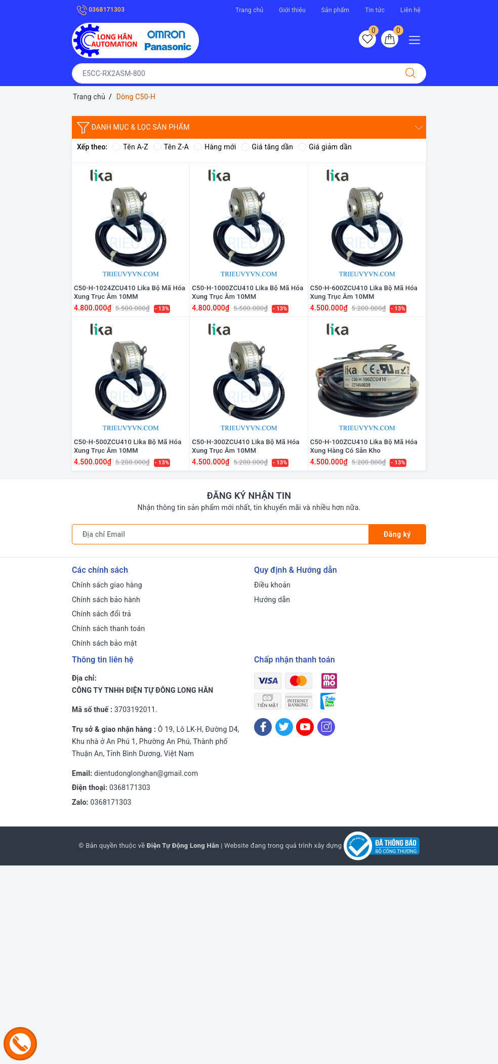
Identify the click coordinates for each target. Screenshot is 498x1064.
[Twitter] (284, 727)
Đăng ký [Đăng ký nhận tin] (397, 534)
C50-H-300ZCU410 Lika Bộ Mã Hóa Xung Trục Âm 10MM (245, 446)
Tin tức (375, 10)
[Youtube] (305, 727)
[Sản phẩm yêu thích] (367, 39)
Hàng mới (215, 147)
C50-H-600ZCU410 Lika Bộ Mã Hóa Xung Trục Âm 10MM (364, 292)
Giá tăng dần (267, 147)
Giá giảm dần (325, 147)
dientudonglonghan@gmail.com (146, 773)
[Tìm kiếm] (410, 73)
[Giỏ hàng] (389, 39)
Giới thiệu (292, 10)
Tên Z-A (171, 147)
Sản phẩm (335, 10)
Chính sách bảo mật (104, 643)
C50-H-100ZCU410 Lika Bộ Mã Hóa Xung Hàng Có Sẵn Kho (364, 446)
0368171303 (100, 9)
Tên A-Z (130, 147)
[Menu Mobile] (417, 39)
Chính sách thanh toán (108, 628)
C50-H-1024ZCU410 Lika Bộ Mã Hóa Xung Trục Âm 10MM (129, 292)
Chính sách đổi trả (101, 614)
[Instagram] (326, 727)
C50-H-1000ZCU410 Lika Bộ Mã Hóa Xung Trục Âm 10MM (247, 292)
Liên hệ (410, 10)
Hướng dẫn (272, 600)
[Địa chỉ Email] (220, 534)
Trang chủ (249, 10)
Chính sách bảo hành (106, 600)
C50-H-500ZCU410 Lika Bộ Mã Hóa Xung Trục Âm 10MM (127, 446)
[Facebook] (263, 727)
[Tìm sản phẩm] (233, 73)
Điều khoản (272, 585)
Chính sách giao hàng (107, 585)
